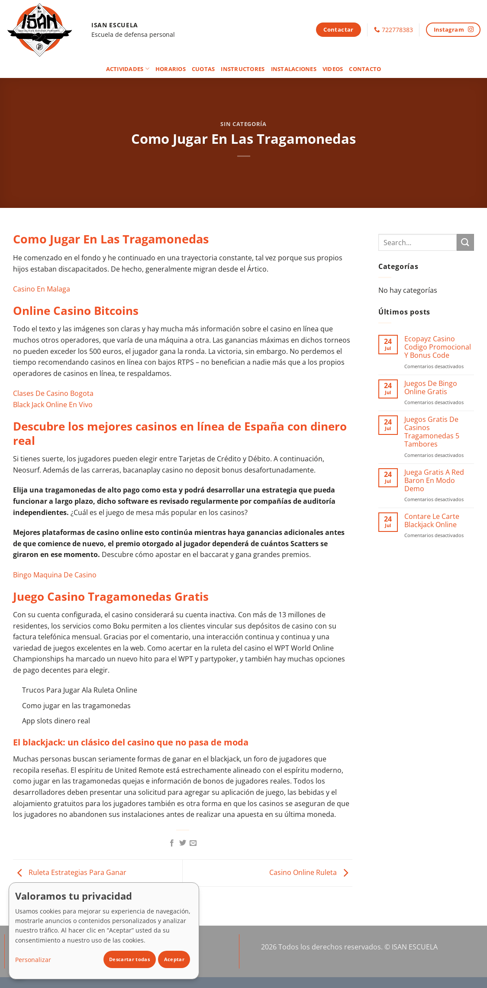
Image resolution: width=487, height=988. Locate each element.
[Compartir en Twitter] (182, 843)
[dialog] (104, 930)
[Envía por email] (193, 843)
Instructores (242, 69)
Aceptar (174, 959)
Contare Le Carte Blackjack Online (431, 520)
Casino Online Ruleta (310, 872)
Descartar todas (129, 959)
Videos (333, 69)
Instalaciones (293, 69)
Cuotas (203, 69)
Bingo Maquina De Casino (55, 575)
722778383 (397, 30)
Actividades (127, 69)
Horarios (170, 69)
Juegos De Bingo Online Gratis (430, 387)
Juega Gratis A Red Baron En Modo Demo (434, 480)
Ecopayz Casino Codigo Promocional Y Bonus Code (437, 347)
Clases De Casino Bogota (53, 393)
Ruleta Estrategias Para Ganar (69, 872)
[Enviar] (465, 242)
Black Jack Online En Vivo (53, 404)
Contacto (365, 69)
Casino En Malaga (41, 289)
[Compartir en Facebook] (171, 843)
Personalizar (33, 960)
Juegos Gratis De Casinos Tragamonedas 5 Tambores (431, 432)
